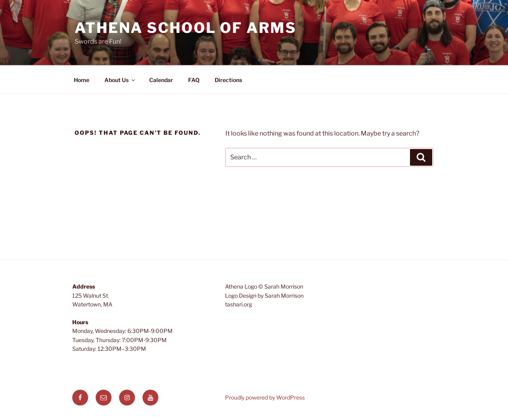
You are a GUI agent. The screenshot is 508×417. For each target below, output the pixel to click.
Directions (228, 80)
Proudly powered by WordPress (265, 397)
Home (81, 80)
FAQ (194, 80)
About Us (120, 80)
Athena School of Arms (185, 27)
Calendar (161, 80)
